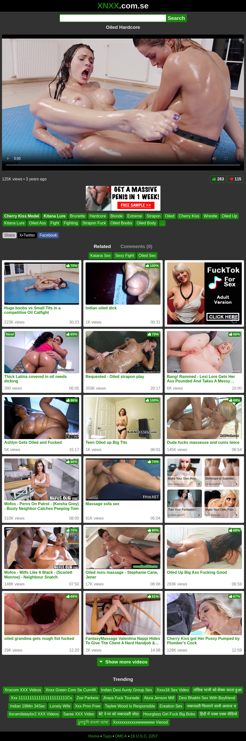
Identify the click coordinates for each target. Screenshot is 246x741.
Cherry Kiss (189, 216)
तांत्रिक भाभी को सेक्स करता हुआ (217, 690)
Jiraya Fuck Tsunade (121, 698)
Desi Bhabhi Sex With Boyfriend (207, 698)
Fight (54, 223)
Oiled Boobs (121, 223)
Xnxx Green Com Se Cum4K (71, 690)
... (162, 223)
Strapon (153, 216)
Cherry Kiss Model (21, 216)
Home (93, 736)
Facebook (48, 235)
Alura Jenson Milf (159, 698)
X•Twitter (27, 235)
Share (9, 235)
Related (102, 246)
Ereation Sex (170, 706)
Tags (107, 736)
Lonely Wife (60, 706)
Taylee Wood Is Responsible (130, 706)
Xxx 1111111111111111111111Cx (41, 698)
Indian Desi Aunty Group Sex (126, 690)
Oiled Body (146, 223)
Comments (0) (136, 246)
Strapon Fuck (94, 223)
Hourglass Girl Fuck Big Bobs (169, 714)
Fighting (71, 223)
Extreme (134, 216)
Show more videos (123, 661)
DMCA (121, 736)
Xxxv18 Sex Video (172, 690)
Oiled (169, 216)
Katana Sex (100, 255)
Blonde (116, 216)
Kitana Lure (54, 216)
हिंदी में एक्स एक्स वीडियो (218, 714)
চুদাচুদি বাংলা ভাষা (93, 722)
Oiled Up (229, 216)
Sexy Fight (124, 255)
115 (235, 179)
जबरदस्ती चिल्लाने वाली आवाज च (211, 706)
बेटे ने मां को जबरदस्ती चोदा (118, 714)
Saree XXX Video (78, 714)
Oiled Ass (37, 223)
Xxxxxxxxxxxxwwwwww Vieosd (140, 722)
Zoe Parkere (87, 698)
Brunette (77, 216)
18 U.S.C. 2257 (144, 736)
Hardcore (98, 216)
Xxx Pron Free (87, 706)
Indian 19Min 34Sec (27, 706)
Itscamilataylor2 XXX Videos (34, 714)
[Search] (112, 18)
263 (218, 179)
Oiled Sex (147, 255)
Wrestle (210, 216)
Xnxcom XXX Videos (22, 690)
